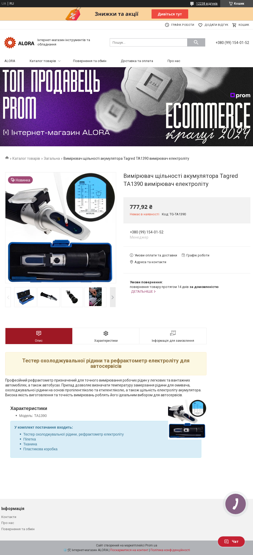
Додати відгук (216, 25)
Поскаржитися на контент (129, 550)
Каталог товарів (43, 61)
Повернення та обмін (89, 61)
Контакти (8, 517)
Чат (231, 541)
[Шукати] (196, 42)
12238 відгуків (207, 3)
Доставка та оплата (137, 61)
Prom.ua (151, 545)
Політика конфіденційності (170, 550)
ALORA (9, 61)
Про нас (174, 61)
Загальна (52, 158)
